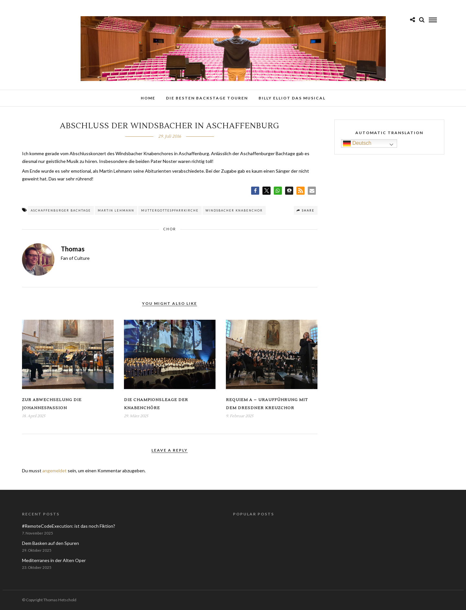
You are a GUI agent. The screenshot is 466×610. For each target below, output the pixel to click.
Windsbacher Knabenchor (234, 210)
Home (148, 98)
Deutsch (357, 144)
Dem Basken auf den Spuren (50, 543)
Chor (169, 229)
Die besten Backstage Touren (207, 98)
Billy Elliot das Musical (292, 98)
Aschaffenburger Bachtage (61, 210)
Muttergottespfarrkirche (170, 210)
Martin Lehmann (116, 210)
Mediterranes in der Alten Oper (54, 560)
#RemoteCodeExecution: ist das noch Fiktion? (68, 526)
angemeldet (54, 470)
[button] (255, 191)
